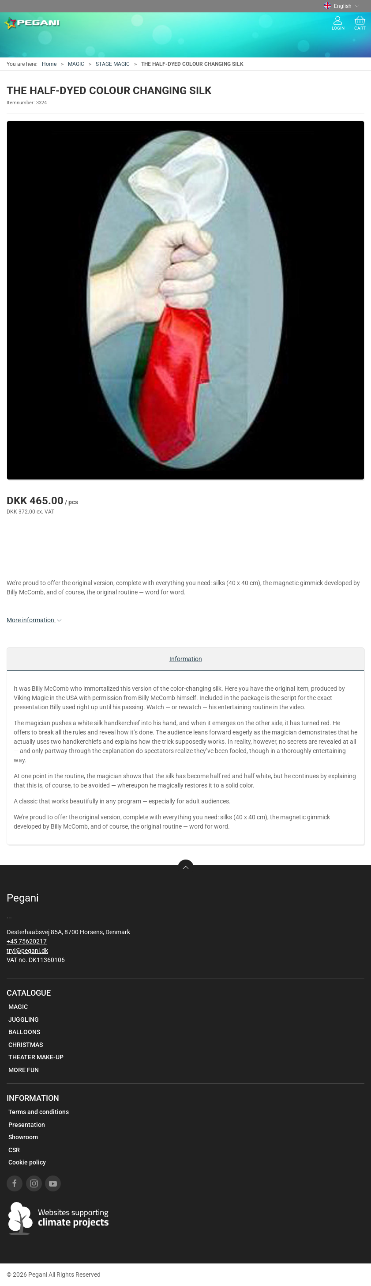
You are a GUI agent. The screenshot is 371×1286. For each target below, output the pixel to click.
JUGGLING (23, 1019)
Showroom (23, 1137)
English (341, 6)
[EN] (32, 23)
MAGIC (76, 64)
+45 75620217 (27, 941)
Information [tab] (185, 658)
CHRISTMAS (25, 1044)
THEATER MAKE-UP (36, 1057)
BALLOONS (24, 1031)
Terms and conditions (38, 1111)
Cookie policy (27, 1162)
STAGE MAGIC (113, 64)
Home (49, 64)
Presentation (26, 1124)
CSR (14, 1149)
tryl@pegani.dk (27, 950)
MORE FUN (23, 1069)
